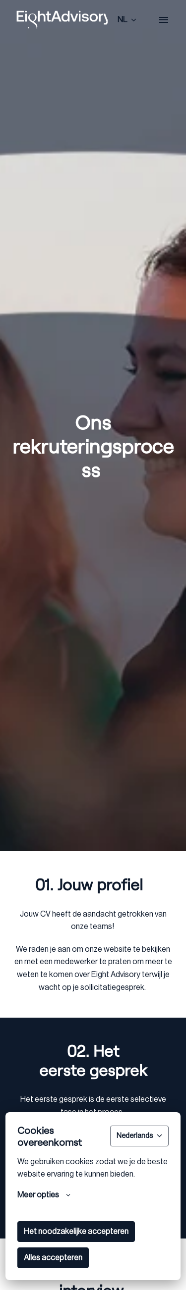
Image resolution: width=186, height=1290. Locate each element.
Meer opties (43, 1195)
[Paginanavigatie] (163, 20)
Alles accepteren (53, 1258)
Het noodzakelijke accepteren (76, 1232)
